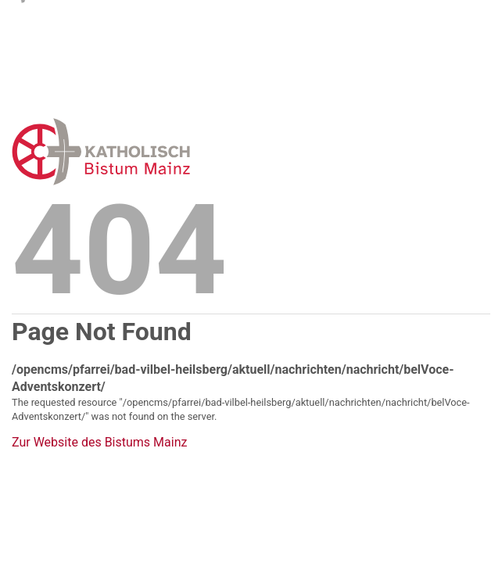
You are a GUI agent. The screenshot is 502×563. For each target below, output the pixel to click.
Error (182, 151)
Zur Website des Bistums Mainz (99, 442)
